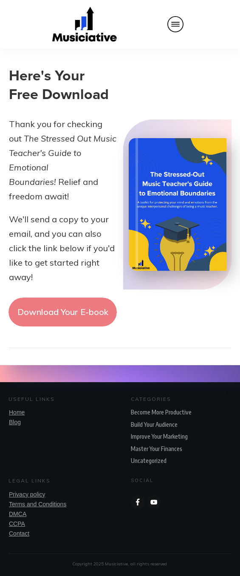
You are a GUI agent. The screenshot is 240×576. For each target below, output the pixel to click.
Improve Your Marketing (159, 436)
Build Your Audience (154, 424)
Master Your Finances (156, 448)
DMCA (17, 514)
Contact (19, 533)
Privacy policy (27, 494)
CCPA (17, 523)
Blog (15, 422)
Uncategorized (149, 460)
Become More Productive (161, 412)
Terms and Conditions (37, 504)
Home (17, 412)
